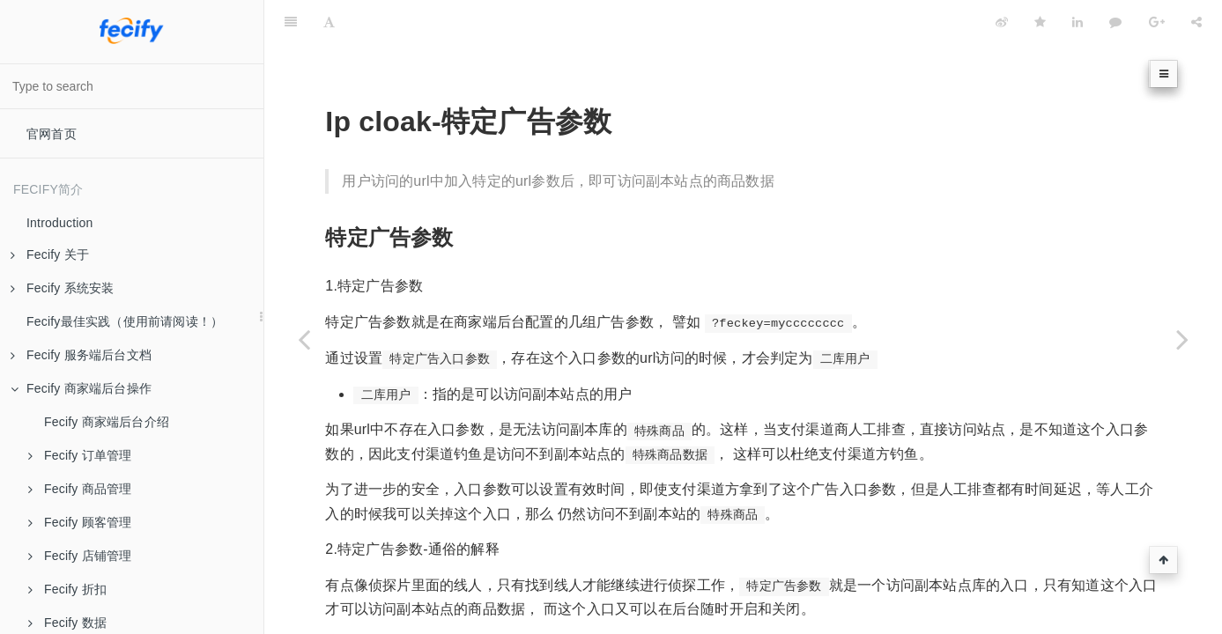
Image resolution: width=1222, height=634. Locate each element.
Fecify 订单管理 (79, 455)
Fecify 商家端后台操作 (81, 388)
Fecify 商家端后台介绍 (106, 422)
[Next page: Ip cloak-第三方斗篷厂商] (1182, 339)
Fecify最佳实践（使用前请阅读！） (124, 321)
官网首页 (51, 134)
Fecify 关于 (50, 254)
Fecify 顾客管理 (79, 522)
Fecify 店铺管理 (79, 556)
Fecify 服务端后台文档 (81, 355)
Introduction (59, 223)
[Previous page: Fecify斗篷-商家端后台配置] (304, 339)
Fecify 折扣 (67, 589)
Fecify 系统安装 (62, 288)
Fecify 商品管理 (79, 489)
